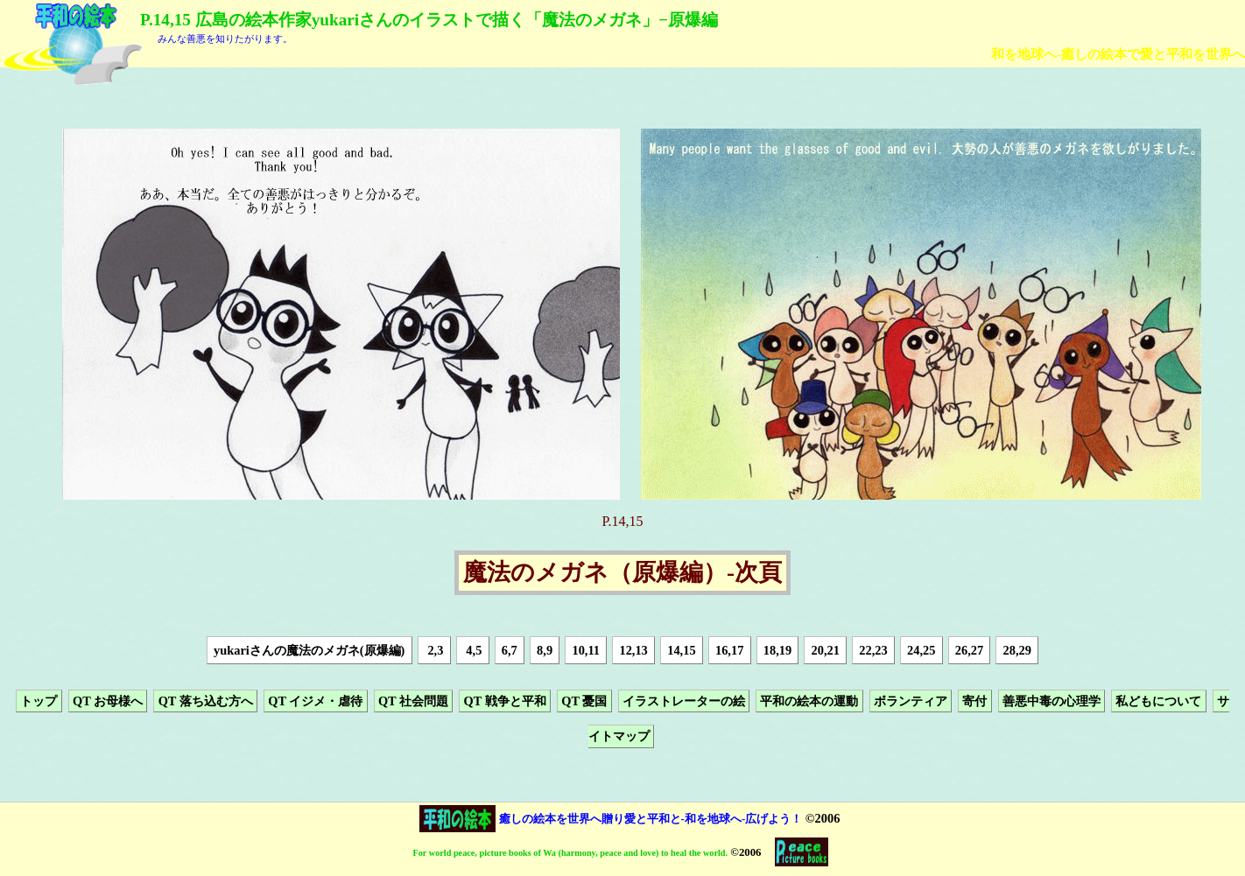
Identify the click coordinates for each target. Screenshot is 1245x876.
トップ (38, 701)
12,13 (633, 650)
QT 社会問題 (413, 701)
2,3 (434, 650)
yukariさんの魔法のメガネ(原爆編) (309, 650)
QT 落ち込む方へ (205, 701)
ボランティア (910, 701)
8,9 (544, 650)
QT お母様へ (108, 701)
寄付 (974, 701)
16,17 (729, 650)
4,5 (472, 650)
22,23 (873, 650)
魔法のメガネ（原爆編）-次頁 (622, 573)
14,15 (681, 650)
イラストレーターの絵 (683, 701)
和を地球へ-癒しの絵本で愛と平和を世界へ (1118, 53)
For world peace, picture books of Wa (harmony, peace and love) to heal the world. (570, 853)
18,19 (777, 650)
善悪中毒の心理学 (1051, 701)
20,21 (826, 650)
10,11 (586, 650)
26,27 (969, 650)
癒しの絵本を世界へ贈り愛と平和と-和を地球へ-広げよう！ (651, 818)
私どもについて (1158, 701)
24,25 (921, 650)
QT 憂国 (584, 701)
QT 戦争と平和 (505, 701)
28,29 (1017, 650)
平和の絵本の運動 (809, 701)
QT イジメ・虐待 (315, 701)
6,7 (509, 650)
